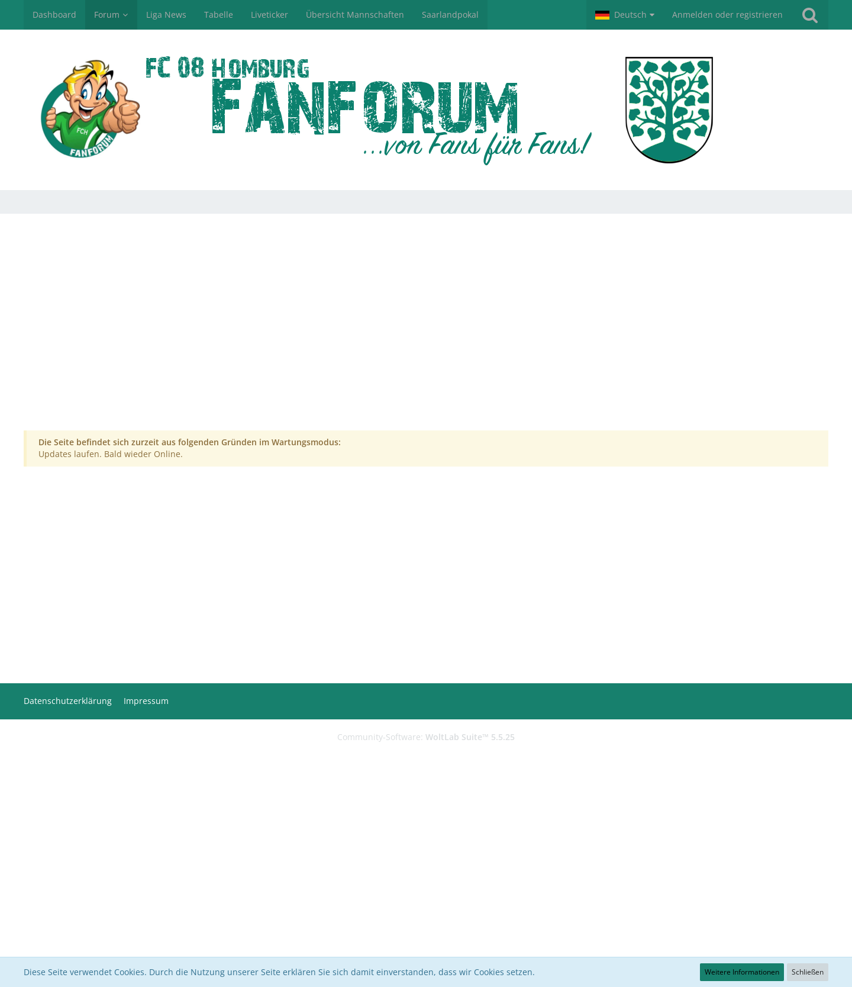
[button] (624, 15)
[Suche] (810, 15)
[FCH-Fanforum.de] (426, 109)
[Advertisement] (426, 332)
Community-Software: (426, 736)
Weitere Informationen (742, 972)
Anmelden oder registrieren (727, 14)
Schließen (808, 972)
